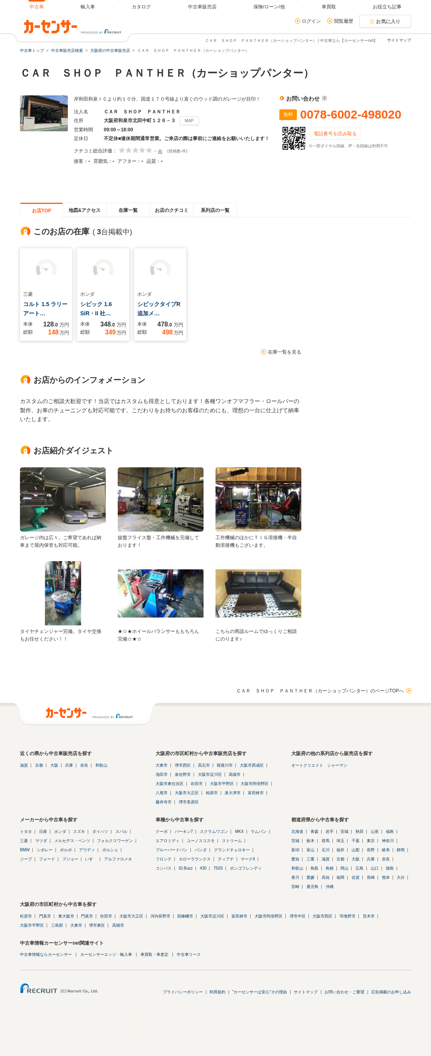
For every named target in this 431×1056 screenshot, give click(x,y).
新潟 (295, 850)
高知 (326, 877)
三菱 (24, 840)
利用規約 (217, 992)
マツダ (41, 840)
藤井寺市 (164, 802)
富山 (310, 850)
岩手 (330, 831)
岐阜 (386, 850)
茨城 (295, 840)
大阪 (54, 765)
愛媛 (310, 877)
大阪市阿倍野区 (255, 783)
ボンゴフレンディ (246, 868)
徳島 (390, 868)
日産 (43, 831)
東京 (371, 840)
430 (203, 868)
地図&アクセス (85, 210)
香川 (295, 877)
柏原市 (212, 793)
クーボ (162, 831)
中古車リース (189, 954)
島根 (330, 868)
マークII (248, 859)
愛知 (295, 859)
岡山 (344, 868)
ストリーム (232, 840)
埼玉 (340, 840)
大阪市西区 (322, 916)
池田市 (162, 774)
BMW (25, 850)
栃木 (310, 840)
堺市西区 (183, 765)
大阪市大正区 (187, 793)
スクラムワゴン (214, 831)
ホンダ (60, 831)
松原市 (26, 916)
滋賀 (24, 765)
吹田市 (197, 783)
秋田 (360, 831)
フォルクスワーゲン (115, 840)
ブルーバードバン (172, 850)
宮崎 (295, 886)
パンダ (201, 850)
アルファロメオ (118, 859)
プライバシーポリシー (183, 992)
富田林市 (256, 793)
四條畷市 (185, 916)
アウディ (87, 850)
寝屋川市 (225, 765)
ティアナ (226, 859)
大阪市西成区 (252, 765)
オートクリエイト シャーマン (319, 765)
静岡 (401, 850)
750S (218, 868)
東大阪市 (66, 916)
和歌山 (101, 765)
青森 (314, 831)
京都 (39, 765)
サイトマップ (399, 40)
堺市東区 (97, 925)
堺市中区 (298, 916)
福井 (340, 850)
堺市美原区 (189, 802)
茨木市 (369, 916)
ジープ (26, 859)
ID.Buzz (186, 868)
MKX (239, 831)
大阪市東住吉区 (170, 783)
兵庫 (69, 765)
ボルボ (66, 850)
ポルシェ (110, 850)
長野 (371, 850)
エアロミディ (168, 840)
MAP (189, 121)
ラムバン (259, 831)
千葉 (356, 840)
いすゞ (91, 859)
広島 (360, 868)
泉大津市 (233, 793)
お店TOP (41, 211)
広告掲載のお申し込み (391, 992)
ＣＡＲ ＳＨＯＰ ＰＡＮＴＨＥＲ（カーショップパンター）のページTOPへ (320, 691)
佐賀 (356, 877)
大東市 (162, 765)
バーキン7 (184, 831)
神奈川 (388, 840)
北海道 (297, 831)
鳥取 (314, 868)
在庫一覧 (128, 210)
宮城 (344, 831)
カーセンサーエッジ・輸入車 (106, 954)
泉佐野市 (183, 774)
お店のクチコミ (171, 210)
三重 (310, 859)
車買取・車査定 (154, 954)
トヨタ (26, 831)
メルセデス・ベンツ (72, 840)
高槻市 (235, 774)
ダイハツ (100, 831)
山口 (375, 868)
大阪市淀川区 (210, 774)
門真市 (45, 916)
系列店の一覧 (215, 210)
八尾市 (162, 793)
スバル (121, 831)
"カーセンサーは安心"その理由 (259, 992)
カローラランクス (195, 859)
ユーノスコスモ (201, 840)
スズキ (79, 831)
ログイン (311, 21)
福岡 (340, 877)
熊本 (386, 877)
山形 (375, 831)
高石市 (204, 765)
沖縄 (330, 886)
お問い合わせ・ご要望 (344, 992)
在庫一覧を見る (284, 352)
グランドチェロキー (232, 850)
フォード (47, 859)
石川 (326, 850)
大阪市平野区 (222, 783)
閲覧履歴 (343, 21)
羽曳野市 (348, 916)
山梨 (356, 850)
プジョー (70, 859)
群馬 (326, 840)
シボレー (45, 850)
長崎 (371, 877)
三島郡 (57, 925)
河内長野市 (160, 916)
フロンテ (164, 859)
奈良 (84, 765)
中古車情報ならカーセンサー (46, 954)
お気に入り (388, 21)
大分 (401, 877)
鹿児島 (312, 886)
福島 (390, 831)
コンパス (164, 868)
